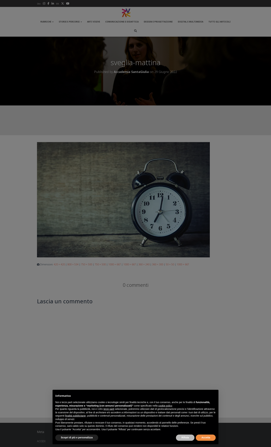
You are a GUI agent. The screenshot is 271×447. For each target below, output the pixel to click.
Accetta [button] (205, 437)
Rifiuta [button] (185, 437)
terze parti (109, 409)
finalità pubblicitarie (75, 415)
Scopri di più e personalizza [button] (77, 437)
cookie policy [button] (165, 405)
